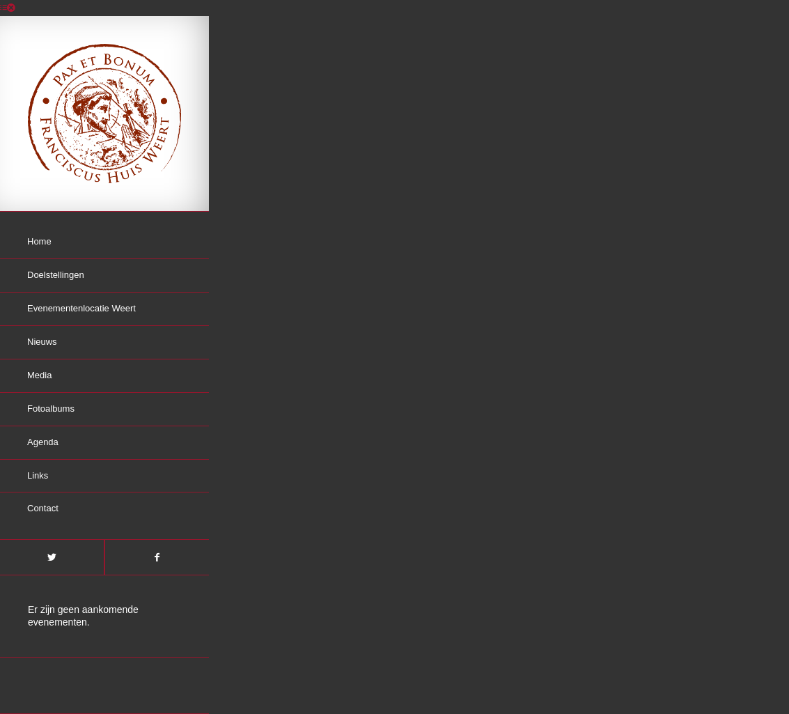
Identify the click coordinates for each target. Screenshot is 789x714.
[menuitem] (104, 242)
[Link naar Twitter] (52, 557)
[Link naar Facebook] (156, 557)
